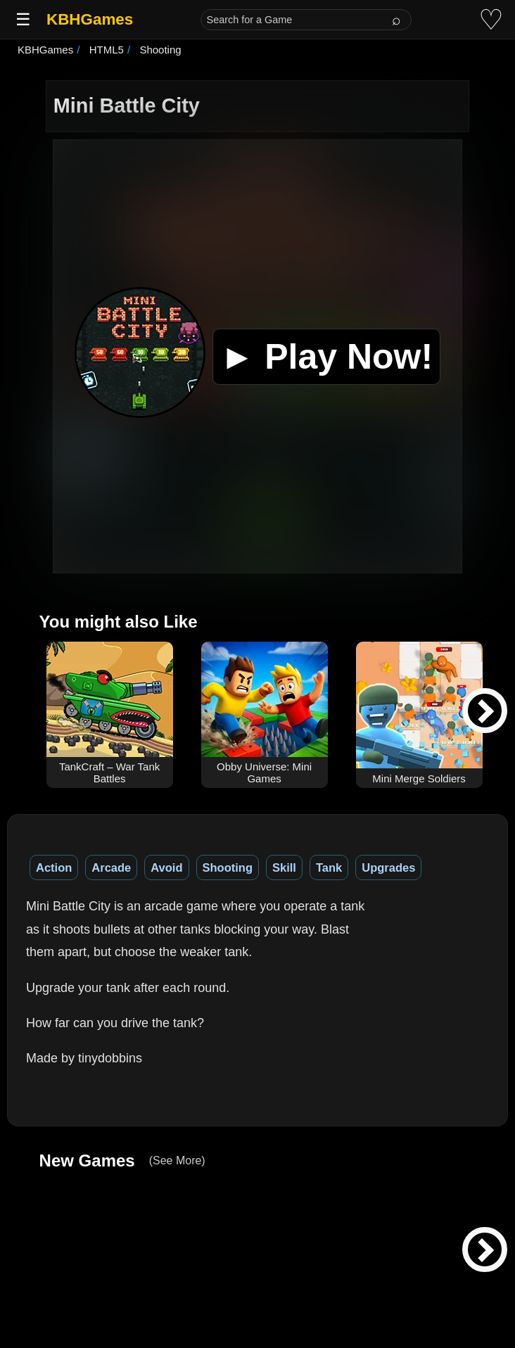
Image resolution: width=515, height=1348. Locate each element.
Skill (284, 867)
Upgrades (388, 867)
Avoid (166, 867)
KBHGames (89, 19)
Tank (329, 867)
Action (54, 867)
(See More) (177, 1160)
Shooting (228, 867)
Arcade (111, 867)
